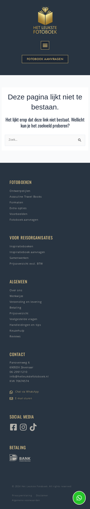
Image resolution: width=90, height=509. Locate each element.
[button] (45, 45)
